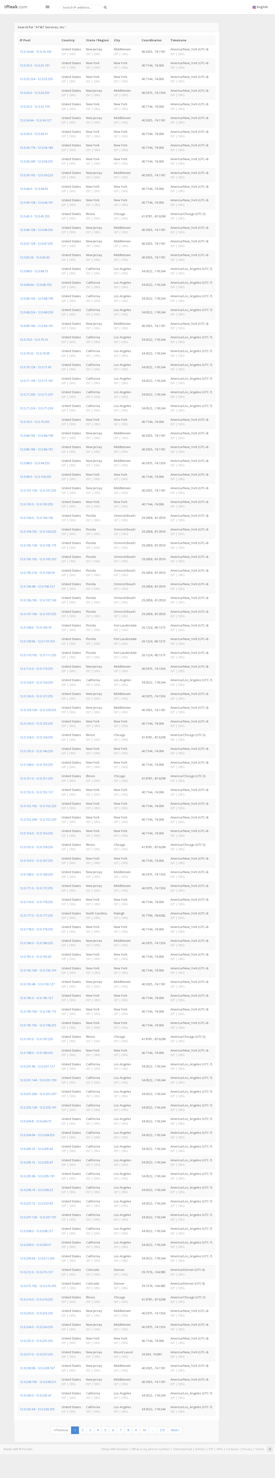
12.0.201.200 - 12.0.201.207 (38, 1094)
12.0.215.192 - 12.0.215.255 (38, 1286)
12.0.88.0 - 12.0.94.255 (35, 463)
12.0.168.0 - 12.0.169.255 (36, 874)
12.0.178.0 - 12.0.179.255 (36, 929)
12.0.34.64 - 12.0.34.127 (35, 120)
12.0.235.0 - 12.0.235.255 (36, 1341)
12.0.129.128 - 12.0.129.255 (38, 710)
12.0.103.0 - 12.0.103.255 (36, 504)
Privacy (247, 1449)
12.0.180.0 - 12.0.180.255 (36, 943)
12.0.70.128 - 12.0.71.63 (35, 367)
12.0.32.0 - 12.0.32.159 (35, 106)
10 (144, 1430)
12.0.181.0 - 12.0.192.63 (35, 956)
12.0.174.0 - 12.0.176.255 (36, 902)
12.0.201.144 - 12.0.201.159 (38, 1080)
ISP (211, 1449)
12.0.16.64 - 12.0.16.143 (35, 51)
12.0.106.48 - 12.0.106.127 (37, 586)
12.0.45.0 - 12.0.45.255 (35, 216)
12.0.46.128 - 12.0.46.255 (36, 230)
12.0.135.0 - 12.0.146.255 (36, 751)
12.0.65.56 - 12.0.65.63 (35, 257)
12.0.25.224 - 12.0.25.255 (36, 79)
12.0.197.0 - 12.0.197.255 (36, 1039)
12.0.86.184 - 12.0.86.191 (36, 449)
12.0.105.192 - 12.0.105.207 (38, 559)
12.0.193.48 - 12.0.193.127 (37, 984)
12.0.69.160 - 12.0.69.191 (36, 326)
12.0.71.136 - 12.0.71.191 (36, 380)
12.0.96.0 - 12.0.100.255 (35, 476)
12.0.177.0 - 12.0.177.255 (36, 915)
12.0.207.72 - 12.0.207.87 (36, 1203)
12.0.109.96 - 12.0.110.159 (37, 641)
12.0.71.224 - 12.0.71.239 (36, 408)
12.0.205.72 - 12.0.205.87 (36, 1162)
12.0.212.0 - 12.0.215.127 (36, 1272)
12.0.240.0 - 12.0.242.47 (35, 1395)
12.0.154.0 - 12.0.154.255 (36, 833)
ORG (219, 1449)
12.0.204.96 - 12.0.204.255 (37, 1135)
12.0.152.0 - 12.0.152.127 (36, 792)
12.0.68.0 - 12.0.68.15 (34, 271)
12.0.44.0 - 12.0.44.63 (34, 189)
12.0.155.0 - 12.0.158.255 (36, 847)
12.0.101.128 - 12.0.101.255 (38, 490)
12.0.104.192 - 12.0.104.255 (38, 531)
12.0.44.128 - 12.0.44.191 (36, 202)
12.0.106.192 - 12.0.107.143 (38, 600)
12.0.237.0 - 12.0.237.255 (36, 1354)
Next (175, 1430)
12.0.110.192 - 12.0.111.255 (38, 655)
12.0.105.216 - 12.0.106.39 (37, 572)
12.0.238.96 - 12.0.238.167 (37, 1368)
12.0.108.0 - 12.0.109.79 (35, 627)
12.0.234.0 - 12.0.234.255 (36, 1327)
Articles (200, 1449)
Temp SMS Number (115, 1449)
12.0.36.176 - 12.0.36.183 (36, 147)
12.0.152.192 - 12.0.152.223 (38, 806)
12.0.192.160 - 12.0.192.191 (38, 970)
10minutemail (182, 1449)
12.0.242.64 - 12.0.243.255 (37, 1409)
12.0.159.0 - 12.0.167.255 (36, 860)
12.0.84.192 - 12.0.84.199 (36, 435)
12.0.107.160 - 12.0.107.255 (38, 614)
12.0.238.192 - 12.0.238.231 (38, 1382)
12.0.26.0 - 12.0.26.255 (35, 93)
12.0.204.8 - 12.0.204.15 (35, 1121)
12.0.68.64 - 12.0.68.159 (35, 284)
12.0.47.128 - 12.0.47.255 (36, 243)
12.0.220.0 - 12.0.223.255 (36, 1313)
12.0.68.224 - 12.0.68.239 (36, 312)
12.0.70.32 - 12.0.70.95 (35, 353)
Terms (259, 1449)
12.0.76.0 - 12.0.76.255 (35, 422)
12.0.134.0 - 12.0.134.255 (36, 737)
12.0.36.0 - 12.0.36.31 (34, 134)
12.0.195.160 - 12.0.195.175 (38, 1011)
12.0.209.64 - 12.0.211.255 (37, 1258)
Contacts (232, 1449)
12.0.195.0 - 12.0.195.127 (36, 998)
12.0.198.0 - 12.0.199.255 (36, 1053)
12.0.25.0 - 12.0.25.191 (35, 65)
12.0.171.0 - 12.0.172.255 (36, 888)
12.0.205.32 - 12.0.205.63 (36, 1149)
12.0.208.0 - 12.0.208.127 (36, 1231)
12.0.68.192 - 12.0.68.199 (36, 298)
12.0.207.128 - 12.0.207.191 (38, 1217)
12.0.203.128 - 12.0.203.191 (38, 1107)
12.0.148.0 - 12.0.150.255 (36, 764)
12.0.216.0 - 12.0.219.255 (36, 1299)
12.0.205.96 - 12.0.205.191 (37, 1176)
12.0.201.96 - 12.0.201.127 (37, 1066)
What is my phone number (151, 1449)
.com (15, 7)
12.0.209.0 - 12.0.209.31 (35, 1245)
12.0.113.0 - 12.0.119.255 (36, 668)
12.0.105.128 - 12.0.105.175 (38, 545)
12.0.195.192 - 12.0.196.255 (38, 1025)
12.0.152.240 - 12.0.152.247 (38, 819)
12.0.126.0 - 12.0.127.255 (36, 696)
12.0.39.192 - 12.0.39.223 (36, 175)
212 (162, 1430)
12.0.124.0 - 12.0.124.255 (36, 682)
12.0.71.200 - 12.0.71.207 (36, 394)
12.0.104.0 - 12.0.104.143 (36, 518)
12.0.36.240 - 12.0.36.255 (36, 161)
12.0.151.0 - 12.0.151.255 (36, 778)
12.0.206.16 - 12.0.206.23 (36, 1190)
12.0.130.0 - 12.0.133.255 (36, 723)
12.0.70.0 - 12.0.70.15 (34, 339)
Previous (60, 1430)
